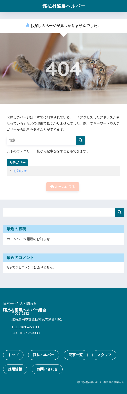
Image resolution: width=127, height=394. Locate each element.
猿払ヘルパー (43, 355)
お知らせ (20, 171)
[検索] (80, 140)
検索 (119, 212)
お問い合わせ (47, 369)
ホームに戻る (62, 187)
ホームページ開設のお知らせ (28, 239)
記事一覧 (76, 355)
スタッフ (104, 355)
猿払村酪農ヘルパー (63, 6)
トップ (13, 355)
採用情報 (15, 369)
